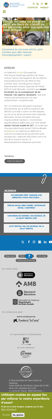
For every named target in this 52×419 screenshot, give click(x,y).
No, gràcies (18, 415)
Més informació (9, 409)
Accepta (6, 415)
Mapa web (10, 256)
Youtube (48, 4)
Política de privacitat (26, 260)
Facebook (28, 245)
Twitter (35, 4)
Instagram (43, 4)
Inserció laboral (14, 161)
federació (11, 131)
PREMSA (44, 7)
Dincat (20, 73)
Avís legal (42, 256)
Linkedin (39, 4)
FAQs (22, 256)
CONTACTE (32, 7)
